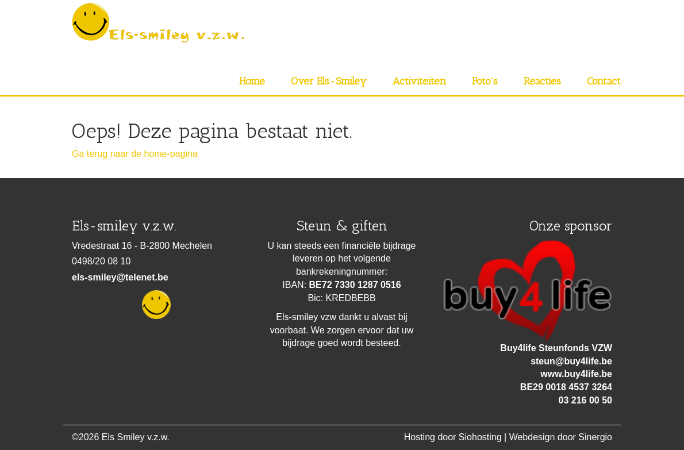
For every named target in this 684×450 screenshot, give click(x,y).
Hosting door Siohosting (453, 437)
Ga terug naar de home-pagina (135, 154)
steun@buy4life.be (571, 361)
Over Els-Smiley (329, 81)
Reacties (542, 81)
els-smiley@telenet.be (120, 277)
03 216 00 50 (585, 400)
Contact (604, 81)
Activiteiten (419, 81)
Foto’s (485, 81)
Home (252, 81)
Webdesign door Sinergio (560, 437)
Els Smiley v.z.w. (136, 437)
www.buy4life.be (576, 374)
